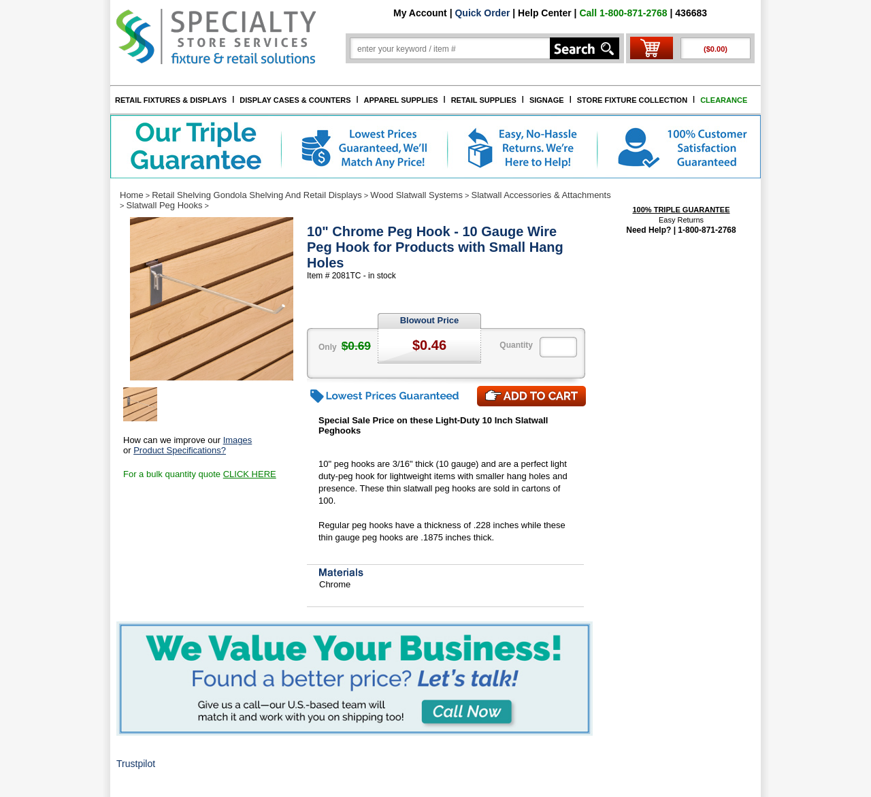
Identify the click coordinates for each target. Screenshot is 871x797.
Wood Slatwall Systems (416, 195)
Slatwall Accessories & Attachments (541, 195)
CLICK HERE (249, 474)
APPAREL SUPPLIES (401, 100)
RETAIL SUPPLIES (483, 100)
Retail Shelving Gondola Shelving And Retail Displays (257, 195)
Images (237, 440)
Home (132, 195)
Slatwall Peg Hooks (164, 205)
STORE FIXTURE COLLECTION (632, 100)
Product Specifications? (179, 450)
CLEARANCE (723, 100)
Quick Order (482, 12)
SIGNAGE (546, 100)
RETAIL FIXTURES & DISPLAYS (171, 100)
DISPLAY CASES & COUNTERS (295, 100)
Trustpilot (135, 763)
